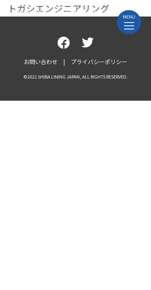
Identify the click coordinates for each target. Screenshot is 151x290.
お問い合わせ (41, 62)
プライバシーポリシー (99, 62)
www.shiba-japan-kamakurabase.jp (64, 11)
